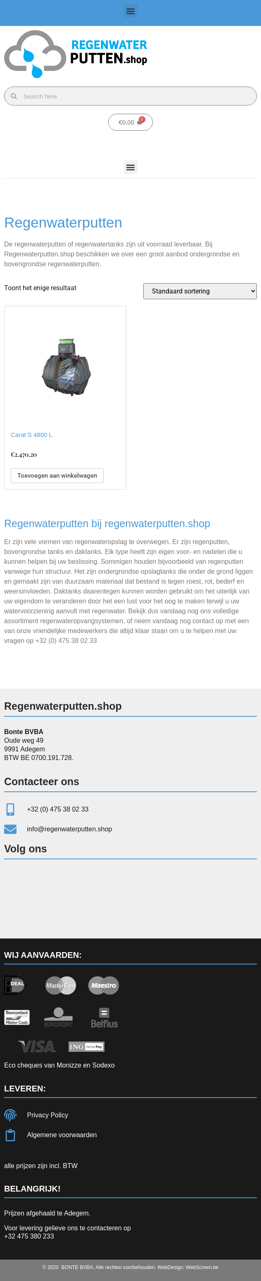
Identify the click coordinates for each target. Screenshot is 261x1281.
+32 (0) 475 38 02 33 (66, 640)
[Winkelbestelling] (200, 291)
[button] (131, 11)
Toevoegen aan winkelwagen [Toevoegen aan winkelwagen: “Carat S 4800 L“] (57, 475)
